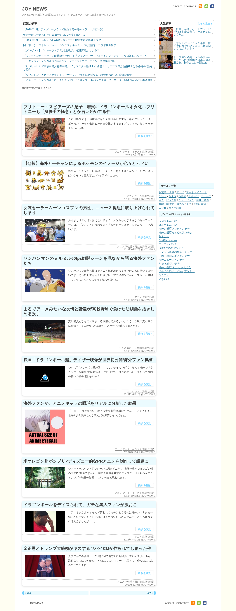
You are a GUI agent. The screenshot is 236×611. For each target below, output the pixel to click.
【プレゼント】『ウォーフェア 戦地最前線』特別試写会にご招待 (61, 50)
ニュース (206, 196)
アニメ (118, 151)
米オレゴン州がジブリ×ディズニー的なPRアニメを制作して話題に (86, 461)
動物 (161, 204)
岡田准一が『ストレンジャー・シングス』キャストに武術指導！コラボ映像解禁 (69, 45)
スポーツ (131, 348)
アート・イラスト (132, 151)
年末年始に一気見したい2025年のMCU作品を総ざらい (54, 34)
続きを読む (145, 136)
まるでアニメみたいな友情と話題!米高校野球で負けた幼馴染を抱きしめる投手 (89, 311)
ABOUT (177, 6)
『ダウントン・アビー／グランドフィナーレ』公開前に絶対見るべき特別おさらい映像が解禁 (77, 74)
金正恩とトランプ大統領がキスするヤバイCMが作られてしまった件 (87, 548)
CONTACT (190, 6)
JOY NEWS (34, 9)
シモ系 (182, 196)
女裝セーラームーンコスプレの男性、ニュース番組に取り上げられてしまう (89, 210)
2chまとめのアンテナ (171, 248)
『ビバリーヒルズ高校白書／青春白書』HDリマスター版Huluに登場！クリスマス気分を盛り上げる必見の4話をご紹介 (87, 68)
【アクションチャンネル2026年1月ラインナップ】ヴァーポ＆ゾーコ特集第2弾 (68, 60)
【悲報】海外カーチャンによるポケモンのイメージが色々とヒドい (86, 163)
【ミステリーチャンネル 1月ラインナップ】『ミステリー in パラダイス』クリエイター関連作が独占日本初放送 (88, 79)
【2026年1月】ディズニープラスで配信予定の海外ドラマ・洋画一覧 (63, 29)
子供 (188, 204)
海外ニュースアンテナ (172, 259)
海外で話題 (148, 151)
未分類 (162, 207)
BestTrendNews (168, 240)
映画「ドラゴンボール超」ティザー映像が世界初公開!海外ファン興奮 (88, 359)
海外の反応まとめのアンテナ (175, 232)
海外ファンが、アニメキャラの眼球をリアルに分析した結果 (79, 403)
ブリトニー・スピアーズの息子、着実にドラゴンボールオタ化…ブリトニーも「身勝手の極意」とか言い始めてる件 (89, 109)
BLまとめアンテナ (169, 263)
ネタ (161, 200)
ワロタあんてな (168, 220)
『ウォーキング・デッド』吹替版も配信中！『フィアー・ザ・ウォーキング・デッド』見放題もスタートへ (85, 55)
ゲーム (138, 196)
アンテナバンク (168, 244)
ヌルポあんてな (168, 224)
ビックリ (171, 200)
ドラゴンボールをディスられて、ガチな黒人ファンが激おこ (80, 504)
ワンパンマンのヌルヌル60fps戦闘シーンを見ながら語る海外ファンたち (89, 261)
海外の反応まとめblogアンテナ (177, 271)
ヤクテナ (164, 275)
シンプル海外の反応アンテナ (175, 251)
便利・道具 (202, 200)
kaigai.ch (164, 279)
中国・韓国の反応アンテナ (174, 255)
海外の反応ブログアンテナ (174, 228)
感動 (139, 348)
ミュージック (186, 200)
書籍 (203, 204)
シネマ (138, 391)
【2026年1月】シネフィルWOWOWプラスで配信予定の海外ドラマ (62, 39)
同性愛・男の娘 (133, 246)
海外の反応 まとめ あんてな (175, 267)
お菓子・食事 (166, 192)
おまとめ (164, 236)
